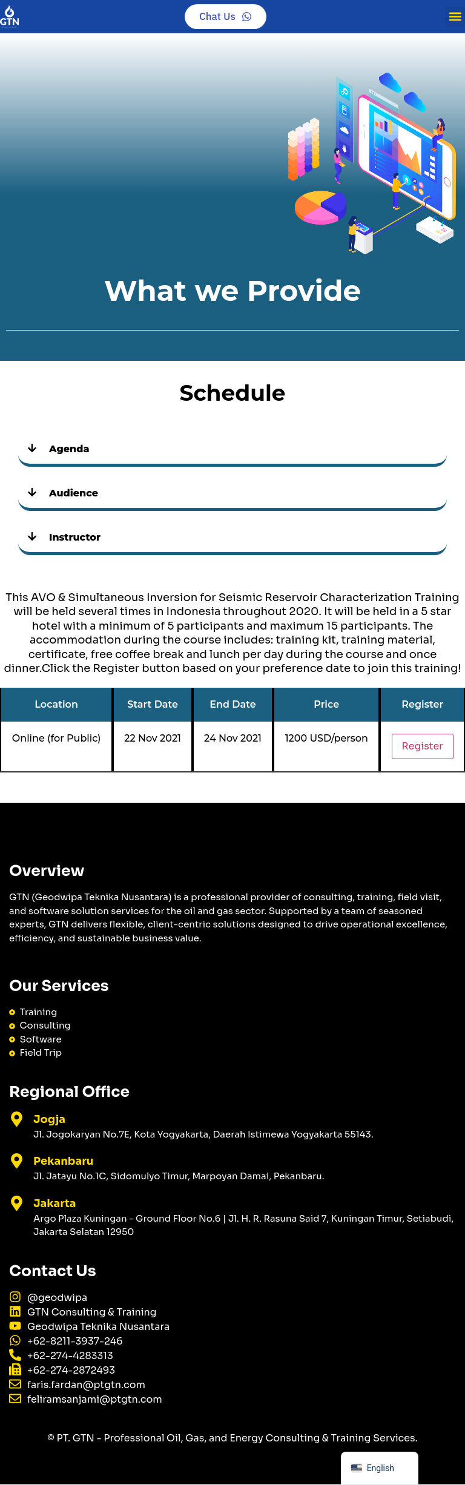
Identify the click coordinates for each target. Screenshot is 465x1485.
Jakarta (54, 1203)
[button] (455, 17)
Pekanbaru (63, 1161)
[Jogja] (16, 1119)
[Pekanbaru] (16, 1161)
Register (422, 746)
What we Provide (232, 291)
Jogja (49, 1119)
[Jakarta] (16, 1203)
